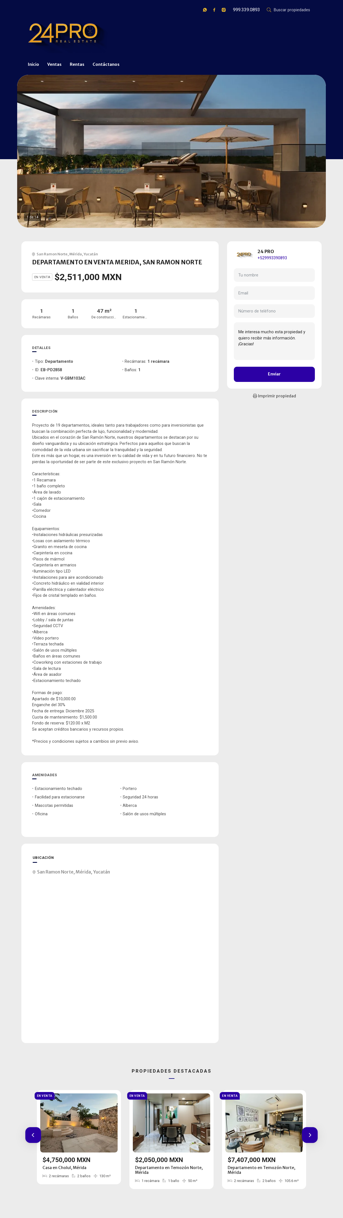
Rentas (77, 64)
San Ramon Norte (52, 254)
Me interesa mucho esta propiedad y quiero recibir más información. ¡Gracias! (274, 341)
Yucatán (91, 254)
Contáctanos (106, 64)
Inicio (33, 64)
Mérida (75, 254)
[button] (33, 1135)
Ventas (54, 64)
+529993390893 (272, 258)
